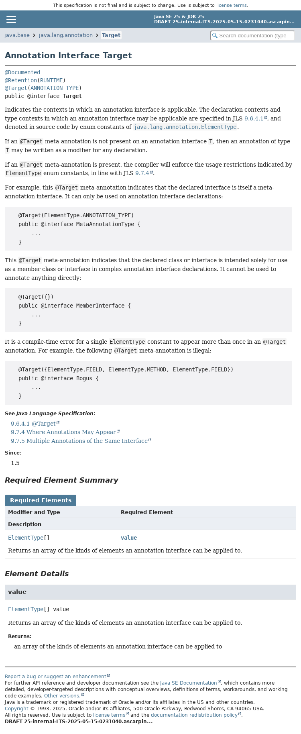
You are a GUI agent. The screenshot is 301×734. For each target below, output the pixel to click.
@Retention (21, 80)
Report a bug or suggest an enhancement (55, 676)
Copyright (16, 709)
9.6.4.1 (254, 118)
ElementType (25, 537)
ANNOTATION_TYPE (55, 88)
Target (111, 35)
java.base (17, 35)
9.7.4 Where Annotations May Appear (63, 432)
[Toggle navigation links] (11, 19)
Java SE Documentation (188, 683)
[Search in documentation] (252, 36)
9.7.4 (142, 173)
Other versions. (62, 696)
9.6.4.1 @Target (33, 423)
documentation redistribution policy (194, 715)
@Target (16, 88)
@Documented (22, 72)
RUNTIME (51, 80)
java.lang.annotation (66, 35)
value (129, 537)
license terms (231, 5)
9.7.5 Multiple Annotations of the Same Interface (79, 441)
